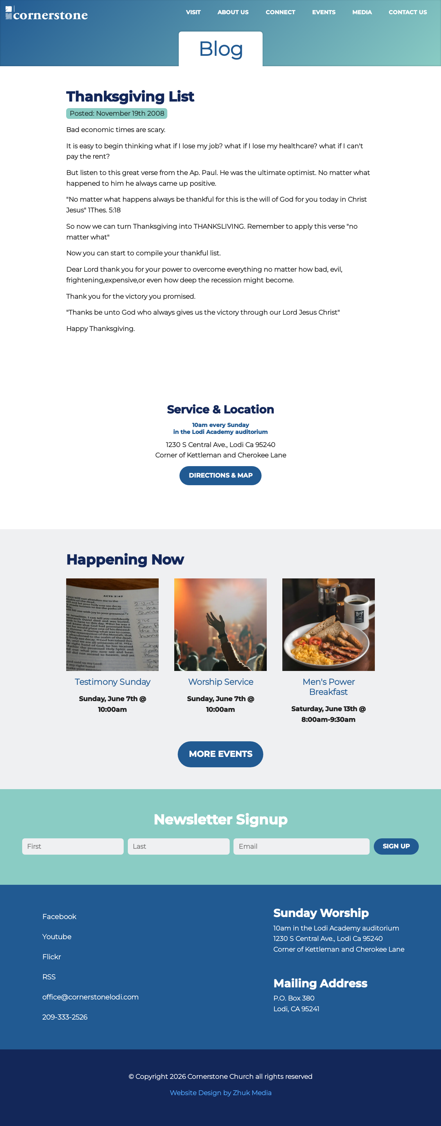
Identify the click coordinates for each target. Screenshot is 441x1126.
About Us (233, 12)
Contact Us (408, 12)
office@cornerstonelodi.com (90, 997)
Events (323, 12)
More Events (220, 754)
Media (362, 12)
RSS (48, 977)
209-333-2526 (64, 1017)
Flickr (51, 957)
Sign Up (396, 846)
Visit (193, 12)
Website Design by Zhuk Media (221, 1093)
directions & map (221, 475)
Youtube (56, 937)
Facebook (59, 917)
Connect (280, 12)
